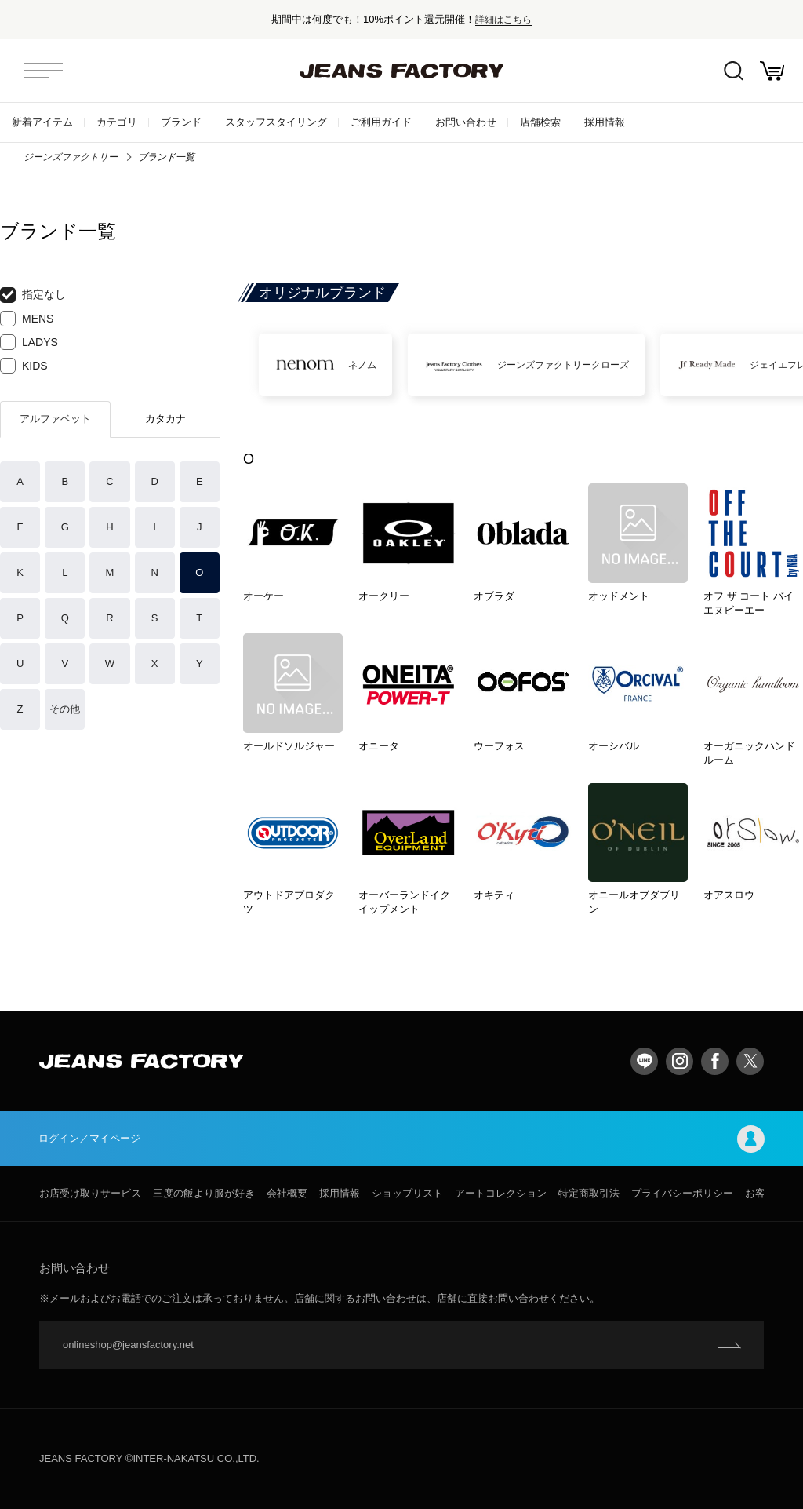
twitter (750, 1061)
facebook (715, 1061)
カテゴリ (116, 122)
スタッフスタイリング (276, 122)
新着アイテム (42, 122)
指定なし (33, 295)
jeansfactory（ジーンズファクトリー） (401, 70)
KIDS (24, 366)
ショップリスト (407, 1193)
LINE (644, 1061)
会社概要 (287, 1193)
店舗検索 (540, 122)
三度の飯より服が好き (204, 1193)
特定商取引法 (589, 1193)
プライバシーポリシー (682, 1193)
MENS (26, 318)
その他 (64, 709)
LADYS (29, 342)
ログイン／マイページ (401, 1139)
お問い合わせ (465, 122)
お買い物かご (771, 71)
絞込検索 (733, 71)
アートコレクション (501, 1193)
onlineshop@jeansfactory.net (128, 1344)
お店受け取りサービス (90, 1193)
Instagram (679, 1061)
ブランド (181, 122)
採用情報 (604, 122)
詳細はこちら (503, 19)
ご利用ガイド (381, 122)
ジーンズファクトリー (71, 156)
